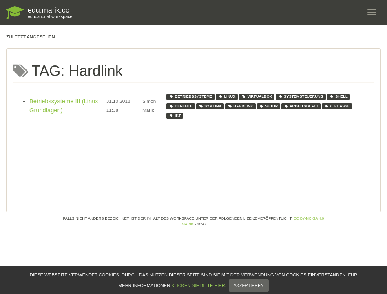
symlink (210, 106)
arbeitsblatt (301, 106)
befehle (180, 106)
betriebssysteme (190, 96)
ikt (175, 116)
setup (268, 106)
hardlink (240, 106)
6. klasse (337, 106)
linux (227, 96)
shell (338, 96)
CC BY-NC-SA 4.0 (309, 218)
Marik (187, 224)
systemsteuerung (301, 96)
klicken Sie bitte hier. (198, 290)
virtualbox (256, 96)
